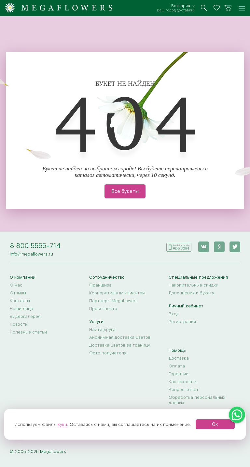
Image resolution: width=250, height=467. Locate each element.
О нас (16, 285)
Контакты (20, 300)
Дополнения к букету (191, 292)
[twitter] (234, 246)
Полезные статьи (28, 332)
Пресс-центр (103, 308)
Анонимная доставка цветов (119, 337)
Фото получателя (107, 352)
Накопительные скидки (193, 285)
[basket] (228, 8)
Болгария (180, 6)
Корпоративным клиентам (117, 292)
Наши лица (21, 308)
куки (62, 424)
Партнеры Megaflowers (113, 300)
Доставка (179, 358)
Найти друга (102, 329)
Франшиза (100, 285)
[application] (178, 246)
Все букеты (125, 191)
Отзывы (18, 292)
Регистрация (182, 321)
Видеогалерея (25, 316)
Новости (19, 324)
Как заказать (183, 381)
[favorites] (217, 8)
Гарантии (178, 373)
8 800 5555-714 (35, 245)
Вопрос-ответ (184, 389)
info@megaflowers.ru (31, 254)
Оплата (177, 365)
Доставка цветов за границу (119, 345)
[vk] (203, 246)
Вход (174, 313)
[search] (204, 8)
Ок (215, 424)
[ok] (219, 246)
